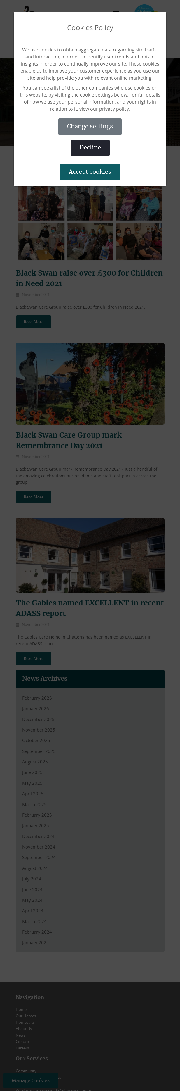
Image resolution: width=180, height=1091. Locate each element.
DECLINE (90, 148)
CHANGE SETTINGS (90, 127)
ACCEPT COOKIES (90, 172)
